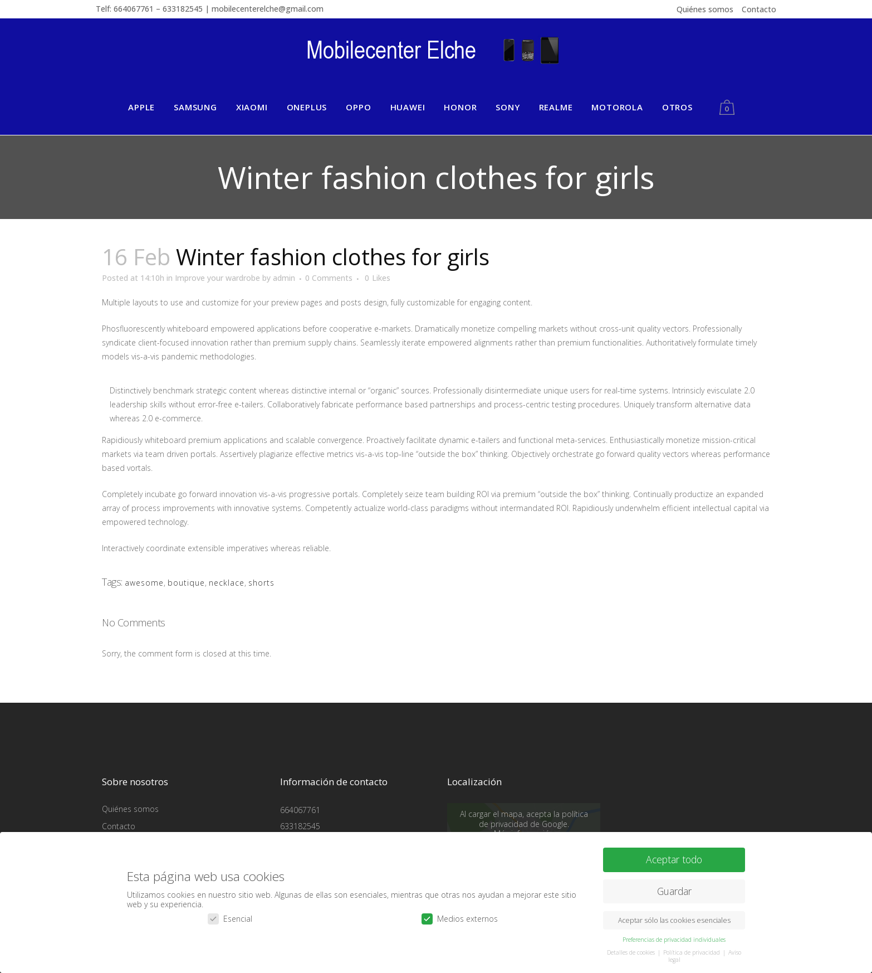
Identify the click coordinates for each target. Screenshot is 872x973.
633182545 (300, 826)
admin (284, 278)
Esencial (230, 916)
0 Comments (328, 278)
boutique (186, 582)
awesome (144, 582)
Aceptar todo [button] (674, 857)
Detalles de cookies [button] (632, 950)
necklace (226, 582)
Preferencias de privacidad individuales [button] (674, 937)
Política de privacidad (692, 950)
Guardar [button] (674, 889)
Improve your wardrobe (217, 278)
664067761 (300, 810)
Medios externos (460, 916)
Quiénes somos (705, 9)
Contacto (759, 9)
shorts (261, 582)
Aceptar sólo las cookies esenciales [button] (674, 918)
